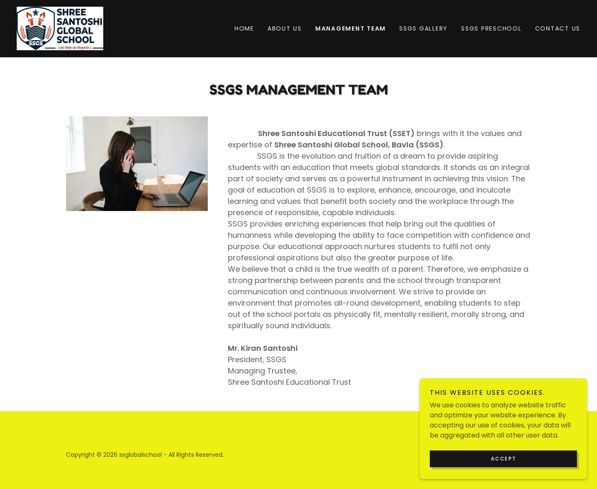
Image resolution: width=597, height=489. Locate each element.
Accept (503, 475)
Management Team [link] (350, 28)
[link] (60, 28)
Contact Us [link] (558, 28)
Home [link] (244, 28)
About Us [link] (285, 28)
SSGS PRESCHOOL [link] (491, 28)
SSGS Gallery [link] (423, 28)
